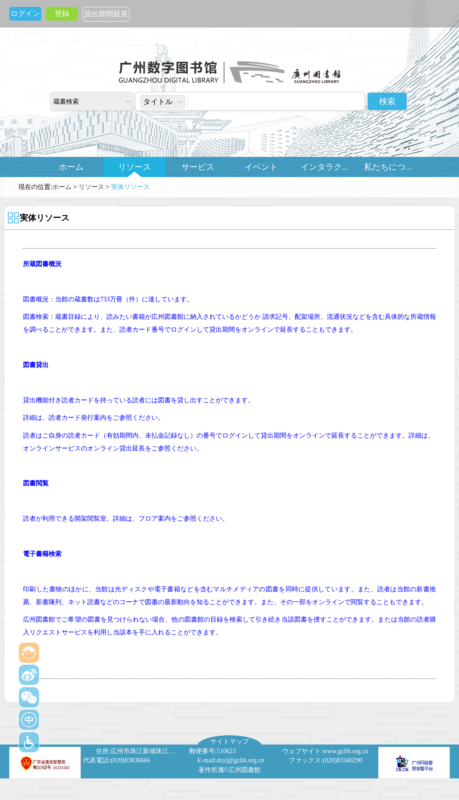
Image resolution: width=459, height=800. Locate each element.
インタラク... (324, 167)
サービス (197, 167)
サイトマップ (229, 741)
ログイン (25, 13)
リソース (134, 167)
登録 (62, 13)
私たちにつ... (388, 167)
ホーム (71, 167)
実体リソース (130, 186)
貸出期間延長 (106, 14)
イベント (261, 167)
